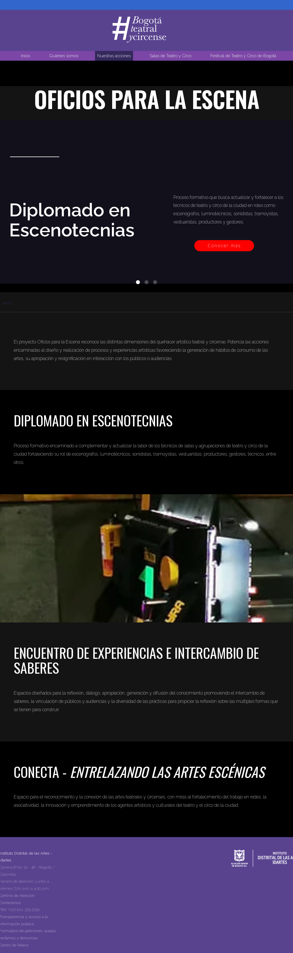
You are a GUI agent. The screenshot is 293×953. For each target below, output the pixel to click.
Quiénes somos (63, 55)
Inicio (25, 55)
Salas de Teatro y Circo (170, 55)
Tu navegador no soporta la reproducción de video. (146, 119)
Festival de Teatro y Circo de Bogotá (243, 55)
